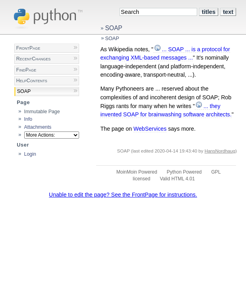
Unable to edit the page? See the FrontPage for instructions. (123, 194)
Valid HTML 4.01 (177, 179)
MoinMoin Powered (136, 172)
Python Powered (184, 172)
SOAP (113, 28)
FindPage (26, 70)
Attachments (38, 127)
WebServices (150, 129)
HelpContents (31, 80)
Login (30, 154)
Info (28, 119)
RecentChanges (33, 59)
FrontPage (28, 48)
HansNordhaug (220, 151)
